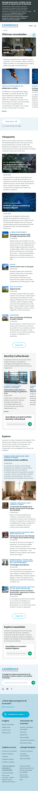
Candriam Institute (8, 759)
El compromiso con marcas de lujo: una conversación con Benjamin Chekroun (17, 167)
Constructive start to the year (22, 267)
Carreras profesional (26, 751)
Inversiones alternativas (27, 740)
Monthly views (6, 730)
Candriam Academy (8, 762)
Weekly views (6, 727)
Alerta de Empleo (25, 759)
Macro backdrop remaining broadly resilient (21, 318)
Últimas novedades (8, 725)
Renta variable (24, 737)
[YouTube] (7, 689)
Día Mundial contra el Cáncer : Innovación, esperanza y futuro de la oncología (22, 592)
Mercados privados (26, 743)
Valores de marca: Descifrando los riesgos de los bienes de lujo (22, 537)
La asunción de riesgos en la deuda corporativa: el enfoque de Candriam (22, 508)
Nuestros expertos (7, 754)
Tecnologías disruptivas (19, 565)
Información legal (7, 773)
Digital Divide (15, 289)
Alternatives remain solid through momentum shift (20, 235)
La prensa (5, 756)
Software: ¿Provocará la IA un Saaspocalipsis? (16, 207)
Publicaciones (6, 733)
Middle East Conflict (10, 88)
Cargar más (19, 345)
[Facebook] (11, 689)
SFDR (21, 780)
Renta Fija (23, 732)
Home (5, 30)
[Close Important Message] (34, 11)
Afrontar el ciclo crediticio (16, 460)
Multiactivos (23, 735)
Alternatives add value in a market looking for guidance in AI (15, 391)
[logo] (10, 26)
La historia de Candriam (9, 751)
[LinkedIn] (3, 689)
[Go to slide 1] (4, 111)
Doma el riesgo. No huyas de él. (17, 51)
